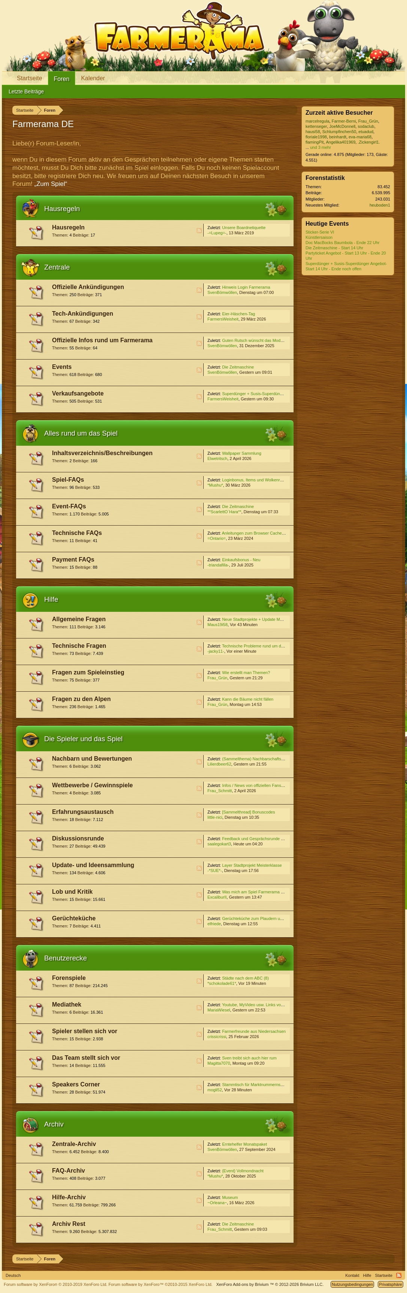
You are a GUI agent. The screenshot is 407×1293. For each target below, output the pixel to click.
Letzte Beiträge (26, 91)
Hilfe (51, 599)
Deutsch (13, 1275)
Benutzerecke (65, 958)
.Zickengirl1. (369, 142)
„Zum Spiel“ (50, 183)
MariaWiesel (218, 1010)
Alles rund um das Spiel (81, 433)
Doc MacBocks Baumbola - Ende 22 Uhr (342, 242)
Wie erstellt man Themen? (246, 672)
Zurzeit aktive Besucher (339, 112)
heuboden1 (380, 205)
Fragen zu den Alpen (81, 699)
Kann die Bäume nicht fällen (247, 699)
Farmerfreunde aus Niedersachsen (254, 1031)
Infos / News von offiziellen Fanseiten (256, 785)
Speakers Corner (76, 1084)
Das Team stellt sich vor (86, 1058)
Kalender (93, 78)
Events (62, 367)
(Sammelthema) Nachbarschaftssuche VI (259, 759)
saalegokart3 (219, 844)
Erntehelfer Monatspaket (244, 1144)
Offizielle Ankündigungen (88, 287)
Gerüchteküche (73, 918)
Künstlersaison (319, 237)
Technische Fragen (79, 646)
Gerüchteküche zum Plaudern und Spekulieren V (266, 918)
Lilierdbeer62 (219, 764)
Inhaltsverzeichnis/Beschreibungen (102, 453)
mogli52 (214, 1090)
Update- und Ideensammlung (93, 865)
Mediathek (66, 1004)
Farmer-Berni (344, 121)
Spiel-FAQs (68, 479)
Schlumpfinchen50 (339, 131)
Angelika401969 (340, 142)
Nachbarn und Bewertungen (92, 758)
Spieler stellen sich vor (84, 1031)
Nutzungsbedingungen (352, 1284)
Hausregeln (62, 209)
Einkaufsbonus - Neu (241, 559)
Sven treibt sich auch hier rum (249, 1058)
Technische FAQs (77, 533)
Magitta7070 (218, 1063)
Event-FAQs (69, 506)
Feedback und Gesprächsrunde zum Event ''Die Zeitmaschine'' (279, 838)
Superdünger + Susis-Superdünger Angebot (262, 393)
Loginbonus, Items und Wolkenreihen (256, 480)
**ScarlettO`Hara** (224, 511)
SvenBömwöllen (222, 292)
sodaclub (366, 126)
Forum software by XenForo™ (161, 1284)
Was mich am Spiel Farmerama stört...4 (258, 892)
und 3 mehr (320, 147)
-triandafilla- (218, 565)
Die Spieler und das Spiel (83, 739)
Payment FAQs (73, 559)
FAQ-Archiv (68, 1170)
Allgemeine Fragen (79, 619)
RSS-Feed (199, 230)
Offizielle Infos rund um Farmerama (102, 340)
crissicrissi (216, 1036)
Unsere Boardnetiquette (243, 227)
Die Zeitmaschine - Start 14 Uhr (334, 248)
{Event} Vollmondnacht (243, 1171)
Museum (230, 1197)
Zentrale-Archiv (74, 1144)
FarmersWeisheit (223, 319)
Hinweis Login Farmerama (246, 287)
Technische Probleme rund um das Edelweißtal (265, 646)
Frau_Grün (217, 678)
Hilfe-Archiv (69, 1197)
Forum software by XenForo (55, 1284)
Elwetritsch (217, 458)
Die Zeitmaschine (238, 367)
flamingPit (315, 142)
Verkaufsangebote (78, 393)
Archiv (54, 1124)
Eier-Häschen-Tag (238, 314)
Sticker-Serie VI (320, 232)
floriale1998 (316, 137)
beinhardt (337, 137)
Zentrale (57, 267)
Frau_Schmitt (219, 790)
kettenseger (316, 126)
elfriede (214, 923)
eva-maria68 (360, 137)
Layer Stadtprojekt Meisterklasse (252, 865)
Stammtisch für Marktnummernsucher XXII (261, 1084)
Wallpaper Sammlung (241, 453)
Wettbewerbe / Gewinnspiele (92, 785)
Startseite (29, 78)
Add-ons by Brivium (270, 1284)
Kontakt (352, 1275)
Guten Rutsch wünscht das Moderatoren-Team (264, 340)
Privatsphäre (390, 1284)
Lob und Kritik (72, 891)
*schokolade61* (221, 983)
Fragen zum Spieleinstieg (88, 672)
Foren (62, 79)
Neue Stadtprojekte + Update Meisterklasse (261, 619)
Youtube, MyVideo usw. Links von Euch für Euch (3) (269, 1004)
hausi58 (313, 131)
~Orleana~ (217, 1202)
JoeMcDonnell (342, 126)
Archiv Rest (68, 1224)
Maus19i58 (217, 624)
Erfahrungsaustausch (82, 812)
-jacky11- (215, 651)
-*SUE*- (214, 870)
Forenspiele (69, 978)
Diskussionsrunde (78, 838)
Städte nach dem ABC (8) (245, 978)
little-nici (214, 817)
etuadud (365, 131)
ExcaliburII (217, 897)
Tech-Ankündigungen (82, 313)
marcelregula (317, 121)
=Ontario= (216, 538)
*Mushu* (215, 485)
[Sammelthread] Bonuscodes (248, 812)
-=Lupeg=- (217, 233)
